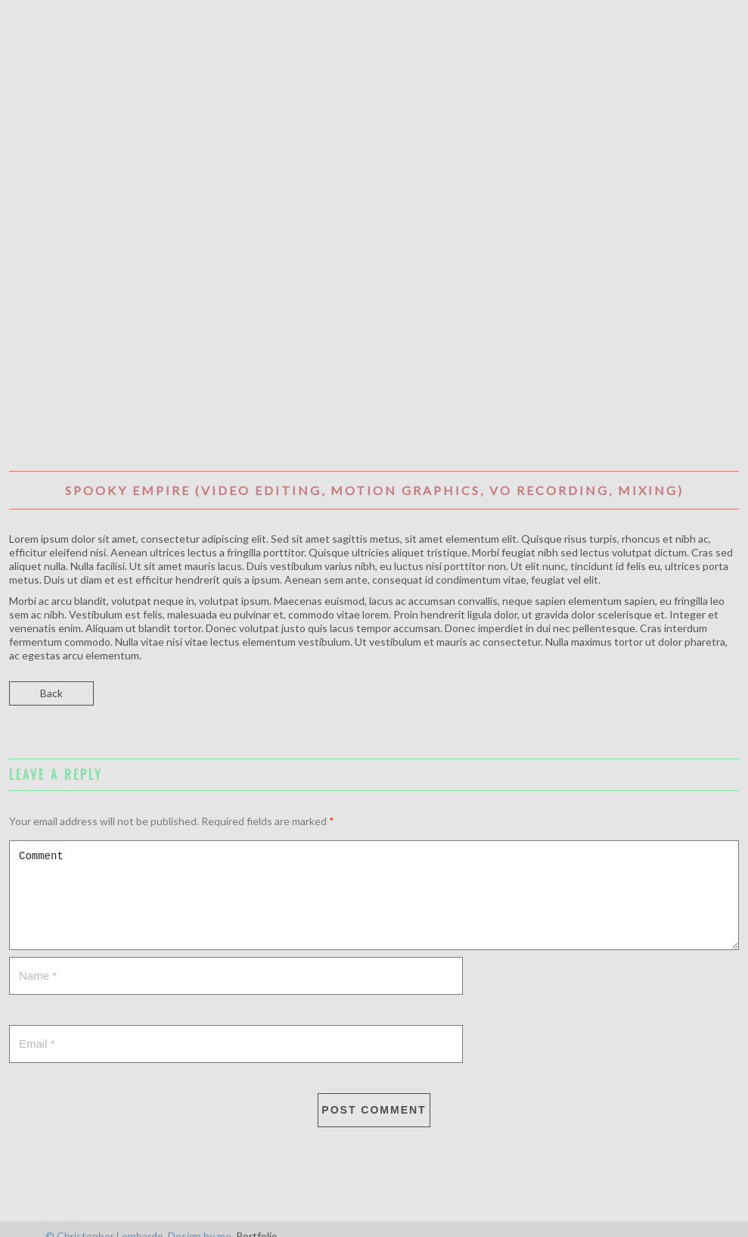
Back (51, 693)
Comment (374, 895)
